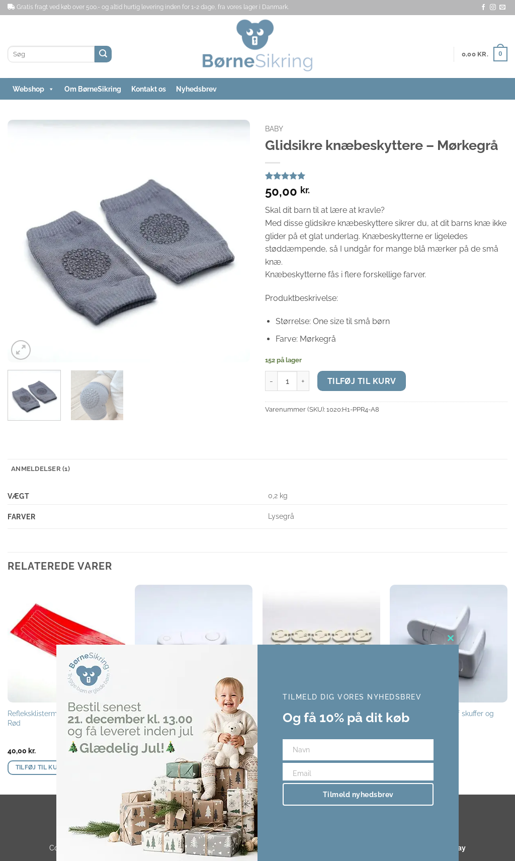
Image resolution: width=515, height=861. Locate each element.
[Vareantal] (287, 381)
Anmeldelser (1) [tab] (40, 469)
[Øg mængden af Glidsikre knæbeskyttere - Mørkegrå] (303, 381)
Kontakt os (148, 89)
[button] (484, 54)
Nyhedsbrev (196, 89)
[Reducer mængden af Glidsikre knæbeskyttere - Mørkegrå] (271, 381)
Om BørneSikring (92, 89)
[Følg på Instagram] (493, 7)
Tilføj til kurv (361, 381)
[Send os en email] (502, 7)
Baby (274, 129)
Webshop (33, 89)
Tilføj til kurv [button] (41, 767)
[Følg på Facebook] (483, 7)
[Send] (103, 54)
